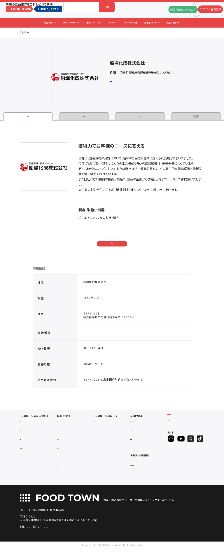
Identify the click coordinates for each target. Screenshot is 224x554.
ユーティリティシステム (68, 449)
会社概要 (24, 422)
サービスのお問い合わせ (32, 449)
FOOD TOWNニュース (143, 422)
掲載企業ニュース (139, 426)
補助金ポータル (138, 462)
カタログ (140, 116)
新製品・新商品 (138, 440)
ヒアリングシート (180, 432)
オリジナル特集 (138, 436)
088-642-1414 (93, 334)
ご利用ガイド (26, 426)
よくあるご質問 (27, 431)
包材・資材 (62, 471)
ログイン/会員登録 (181, 421)
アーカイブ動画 (102, 426)
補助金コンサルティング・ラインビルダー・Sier (75, 456)
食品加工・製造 (64, 431)
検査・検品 (62, 466)
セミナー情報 (101, 422)
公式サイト (115, 81)
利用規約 (24, 440)
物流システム (63, 422)
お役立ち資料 (137, 431)
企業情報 (28, 116)
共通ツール (62, 462)
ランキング (135, 445)
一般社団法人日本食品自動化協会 (148, 466)
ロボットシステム (65, 440)
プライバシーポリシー (31, 445)
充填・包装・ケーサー (67, 436)
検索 (107, 6)
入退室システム (65, 426)
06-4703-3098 (37, 531)
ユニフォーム (63, 475)
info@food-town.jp (75, 531)
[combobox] (81, 7)
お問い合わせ (112, 244)
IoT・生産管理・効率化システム (73, 445)
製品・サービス (84, 116)
